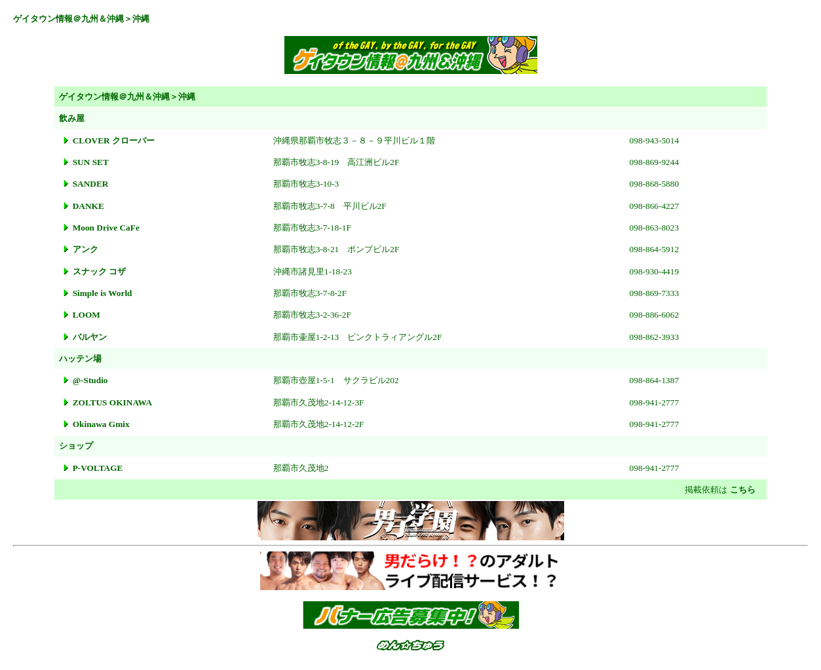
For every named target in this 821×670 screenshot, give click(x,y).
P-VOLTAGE (98, 468)
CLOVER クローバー (114, 140)
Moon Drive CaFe (106, 228)
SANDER (91, 184)
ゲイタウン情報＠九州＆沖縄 (68, 19)
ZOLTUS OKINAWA (112, 402)
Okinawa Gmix (101, 424)
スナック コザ (99, 271)
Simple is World (102, 293)
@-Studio (90, 380)
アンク (85, 249)
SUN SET (91, 162)
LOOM (86, 315)
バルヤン (90, 337)
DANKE (88, 206)
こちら (742, 489)
